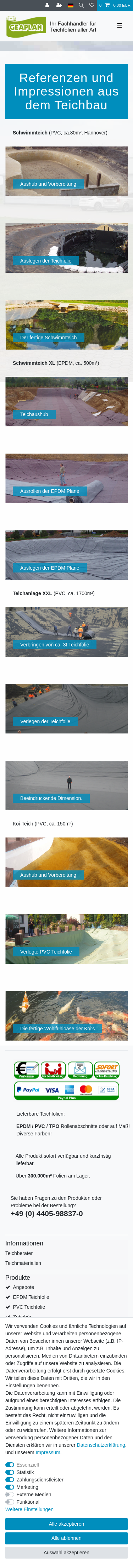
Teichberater (19, 1253)
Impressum (48, 1452)
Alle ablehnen (66, 1538)
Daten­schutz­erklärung (101, 1445)
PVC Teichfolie (29, 1307)
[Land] (71, 5)
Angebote (23, 1287)
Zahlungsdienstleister (40, 1479)
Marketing (27, 1487)
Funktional (28, 1502)
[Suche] (81, 5)
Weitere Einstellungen (29, 1509)
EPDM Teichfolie (31, 1297)
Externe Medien (34, 1494)
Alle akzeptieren (66, 1524)
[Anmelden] (48, 5)
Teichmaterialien (23, 1263)
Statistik (25, 1472)
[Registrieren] (60, 5)
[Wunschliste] (92, 5)
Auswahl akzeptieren (66, 1552)
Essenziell (28, 1465)
